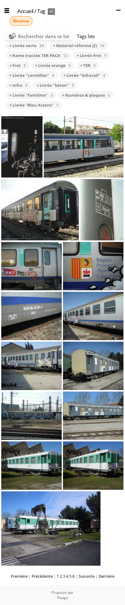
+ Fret (17, 65)
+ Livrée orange (53, 65)
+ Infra (18, 85)
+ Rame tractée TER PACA (38, 55)
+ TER (88, 65)
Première (19, 576)
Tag (41, 11)
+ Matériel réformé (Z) (78, 45)
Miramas (21, 21)
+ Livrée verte (26, 45)
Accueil (25, 11)
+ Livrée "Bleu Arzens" (33, 105)
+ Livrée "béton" (55, 85)
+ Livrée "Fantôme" (31, 95)
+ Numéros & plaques (86, 95)
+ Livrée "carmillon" (31, 75)
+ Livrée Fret (91, 55)
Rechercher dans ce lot (43, 36)
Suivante (86, 576)
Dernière (106, 576)
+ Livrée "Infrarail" (84, 75)
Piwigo (62, 597)
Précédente (42, 576)
